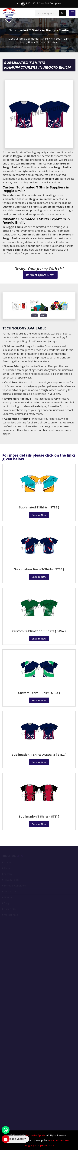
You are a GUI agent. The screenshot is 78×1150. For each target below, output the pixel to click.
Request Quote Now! (40, 275)
